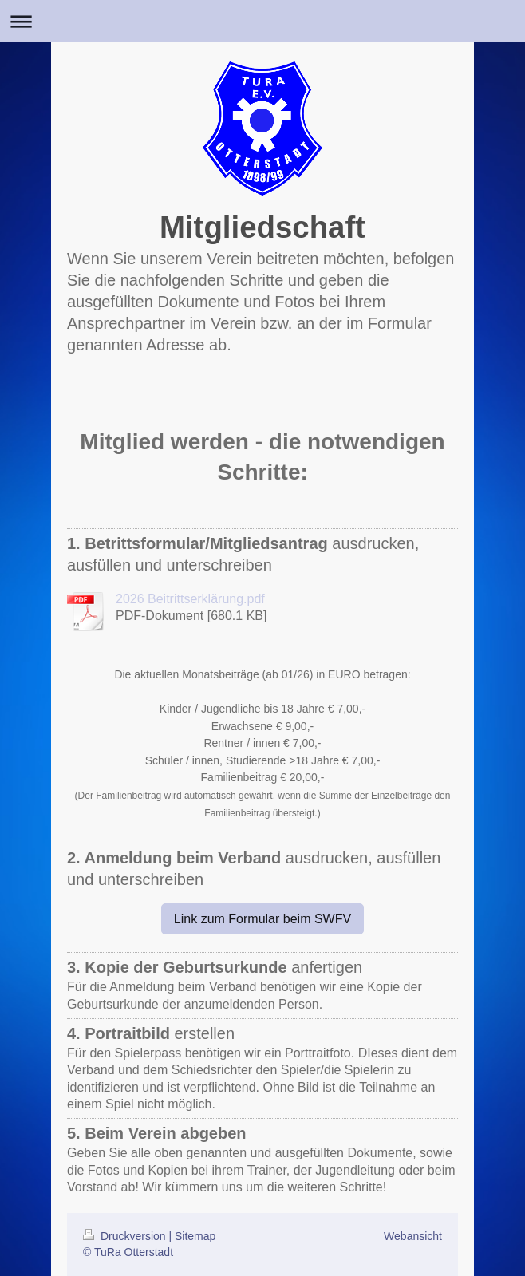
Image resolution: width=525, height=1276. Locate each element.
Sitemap (195, 1236)
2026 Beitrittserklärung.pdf (190, 599)
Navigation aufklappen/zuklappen (262, 21)
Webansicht (413, 1236)
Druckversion (125, 1236)
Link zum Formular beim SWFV (262, 919)
